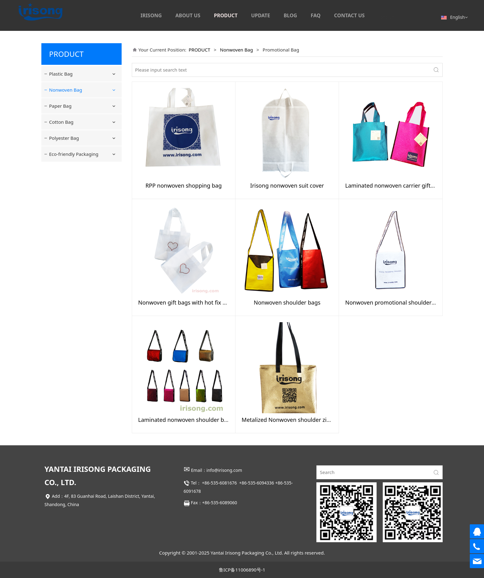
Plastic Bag (61, 74)
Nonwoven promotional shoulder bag (394, 302)
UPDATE (260, 15)
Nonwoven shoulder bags (287, 302)
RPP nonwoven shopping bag (183, 185)
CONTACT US (349, 15)
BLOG (290, 15)
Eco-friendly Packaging (73, 234)
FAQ (315, 15)
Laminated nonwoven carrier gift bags (394, 185)
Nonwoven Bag (65, 90)
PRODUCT (225, 15)
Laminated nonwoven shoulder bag (184, 419)
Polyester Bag (64, 218)
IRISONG (151, 15)
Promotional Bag (73, 136)
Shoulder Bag (69, 159)
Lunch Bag (66, 147)
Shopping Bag (70, 105)
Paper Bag (60, 186)
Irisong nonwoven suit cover (287, 185)
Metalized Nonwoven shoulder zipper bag (296, 419)
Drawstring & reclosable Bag (81, 120)
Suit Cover (66, 170)
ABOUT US (187, 15)
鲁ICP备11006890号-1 (242, 570)
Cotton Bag (61, 202)
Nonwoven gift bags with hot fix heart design (197, 302)
